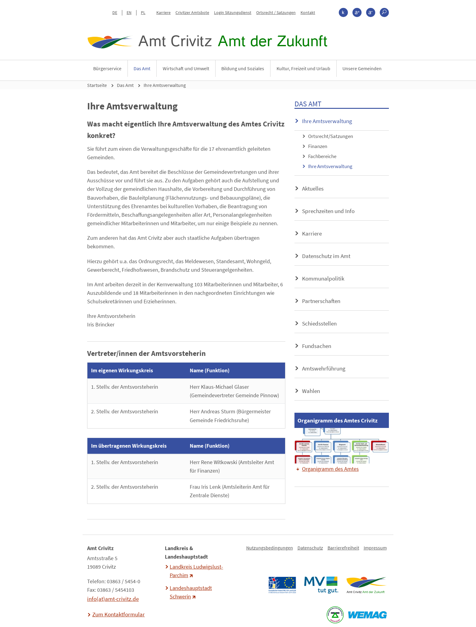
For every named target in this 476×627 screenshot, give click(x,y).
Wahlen (311, 390)
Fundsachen (316, 346)
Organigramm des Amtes (330, 469)
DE (114, 12)
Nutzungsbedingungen (269, 548)
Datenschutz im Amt (326, 256)
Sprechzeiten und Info (328, 211)
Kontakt (308, 12)
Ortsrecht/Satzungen (330, 136)
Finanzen (317, 146)
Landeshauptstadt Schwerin (191, 592)
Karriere (163, 12)
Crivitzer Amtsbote (192, 12)
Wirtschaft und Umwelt (186, 68)
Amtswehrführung (323, 368)
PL (143, 12)
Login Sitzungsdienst (232, 12)
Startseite (97, 85)
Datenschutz (310, 548)
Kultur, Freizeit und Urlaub (303, 68)
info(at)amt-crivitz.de (113, 598)
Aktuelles (313, 188)
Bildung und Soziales (242, 68)
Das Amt (142, 68)
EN (129, 12)
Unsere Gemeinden (362, 68)
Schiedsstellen (319, 323)
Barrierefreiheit (343, 548)
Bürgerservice (107, 68)
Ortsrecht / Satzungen (276, 12)
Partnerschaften (321, 301)
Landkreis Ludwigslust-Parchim (196, 571)
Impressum (375, 548)
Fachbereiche (322, 156)
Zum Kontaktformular (118, 614)
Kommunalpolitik (323, 278)
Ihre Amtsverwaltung (165, 85)
